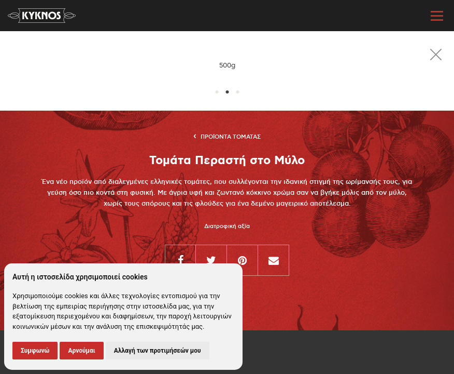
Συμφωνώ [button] (35, 350)
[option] (227, 65)
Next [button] (443, 65)
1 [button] (216, 92)
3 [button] (237, 92)
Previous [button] (10, 65)
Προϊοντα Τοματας (231, 137)
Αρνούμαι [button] (81, 350)
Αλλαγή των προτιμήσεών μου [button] (157, 350)
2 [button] (227, 92)
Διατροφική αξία (227, 226)
